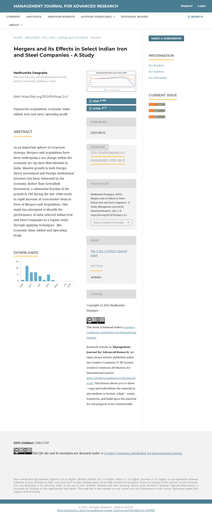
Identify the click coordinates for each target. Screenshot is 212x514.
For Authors (156, 71)
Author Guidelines (96, 16)
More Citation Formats (109, 222)
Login (202, 5)
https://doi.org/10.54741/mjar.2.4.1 (44, 96)
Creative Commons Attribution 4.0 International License (111, 332)
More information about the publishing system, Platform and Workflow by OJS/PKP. (106, 510)
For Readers (156, 65)
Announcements (61, 16)
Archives (33, 16)
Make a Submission (166, 38)
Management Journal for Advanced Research (66, 6)
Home (18, 37)
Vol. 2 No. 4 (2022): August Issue (65, 37)
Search (195, 16)
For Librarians (158, 78)
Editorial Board (134, 16)
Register (187, 5)
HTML (99, 108)
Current (13, 16)
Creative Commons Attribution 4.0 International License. (143, 453)
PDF (99, 101)
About (14, 25)
